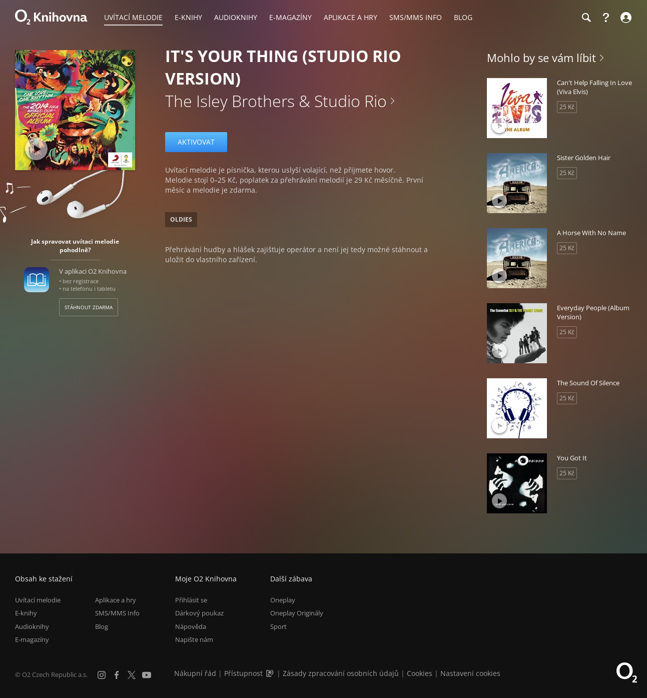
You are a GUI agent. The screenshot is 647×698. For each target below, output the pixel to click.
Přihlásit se (191, 599)
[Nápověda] (606, 17)
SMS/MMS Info (117, 613)
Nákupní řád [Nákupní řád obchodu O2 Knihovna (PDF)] (195, 673)
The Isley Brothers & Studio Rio (276, 101)
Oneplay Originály (296, 613)
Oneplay (282, 599)
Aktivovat (196, 142)
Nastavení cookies (470, 673)
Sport (278, 626)
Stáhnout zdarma (89, 307)
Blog (101, 626)
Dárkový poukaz (199, 613)
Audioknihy (32, 626)
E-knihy (26, 613)
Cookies (419, 673)
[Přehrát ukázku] (36, 149)
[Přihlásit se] (624, 17)
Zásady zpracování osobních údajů (341, 673)
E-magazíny (32, 639)
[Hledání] (586, 17)
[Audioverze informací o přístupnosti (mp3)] (271, 673)
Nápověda (190, 626)
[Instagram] (101, 674)
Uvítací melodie (38, 599)
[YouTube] (146, 674)
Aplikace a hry (115, 599)
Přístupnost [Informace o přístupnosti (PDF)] (243, 673)
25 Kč (566, 107)
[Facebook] (116, 674)
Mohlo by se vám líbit (541, 57)
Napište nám (194, 639)
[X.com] (131, 674)
